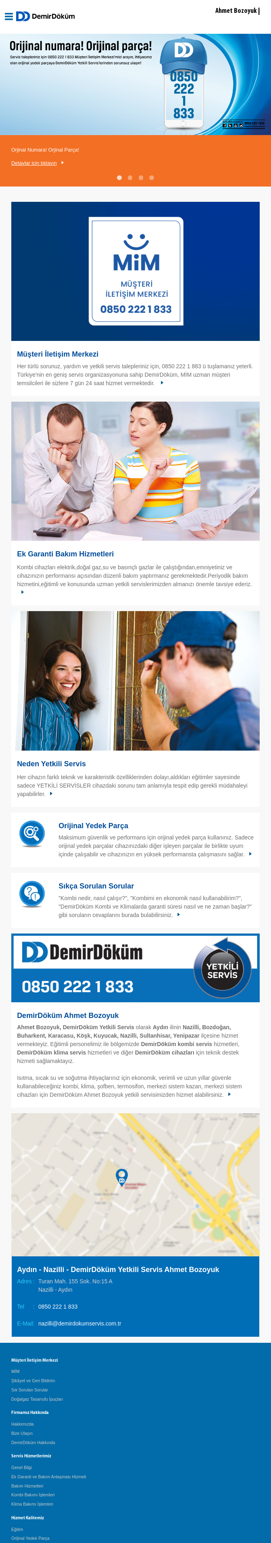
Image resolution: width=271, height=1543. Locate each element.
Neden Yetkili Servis (51, 763)
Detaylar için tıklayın (34, 163)
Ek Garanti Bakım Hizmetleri (65, 554)
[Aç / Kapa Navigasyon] (9, 16)
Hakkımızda (22, 1424)
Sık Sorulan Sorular (29, 1389)
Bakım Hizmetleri (27, 1485)
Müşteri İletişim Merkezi (57, 354)
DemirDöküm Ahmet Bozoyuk (68, 1015)
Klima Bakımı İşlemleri (32, 1504)
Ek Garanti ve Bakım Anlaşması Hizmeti (48, 1476)
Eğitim (17, 1529)
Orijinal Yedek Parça (93, 825)
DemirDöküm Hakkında (33, 1442)
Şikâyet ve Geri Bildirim (33, 1380)
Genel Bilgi (21, 1467)
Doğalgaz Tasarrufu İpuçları (37, 1399)
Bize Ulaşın (22, 1433)
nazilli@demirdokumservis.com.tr (79, 1323)
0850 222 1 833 (57, 1306)
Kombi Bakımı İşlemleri (32, 1494)
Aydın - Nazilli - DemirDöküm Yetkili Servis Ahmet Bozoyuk (118, 1269)
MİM (15, 1371)
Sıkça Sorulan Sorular (96, 886)
